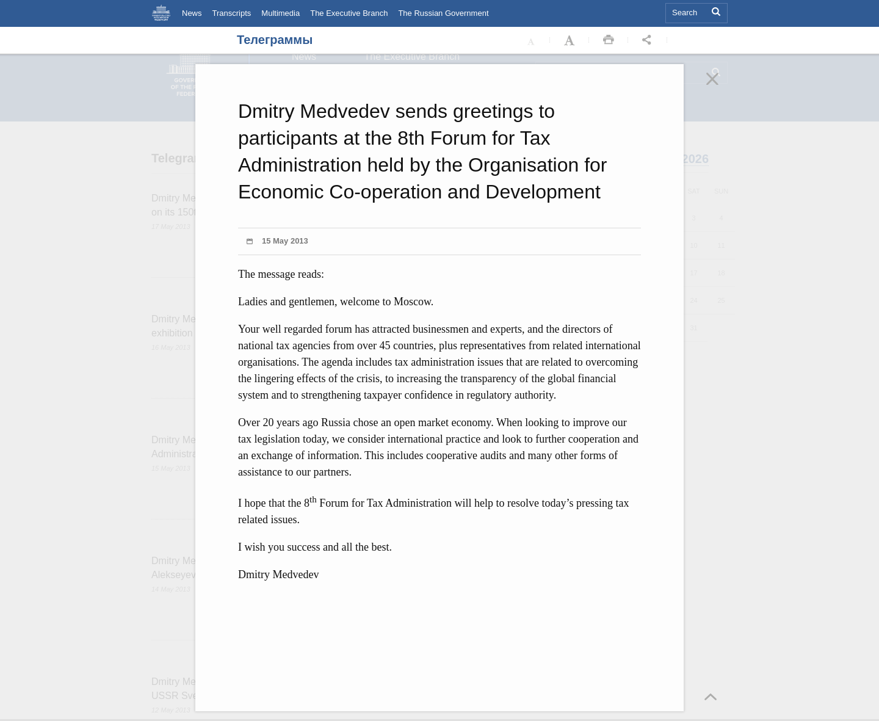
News (192, 13)
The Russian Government (443, 13)
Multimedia (280, 13)
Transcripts (231, 13)
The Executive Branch (349, 13)
